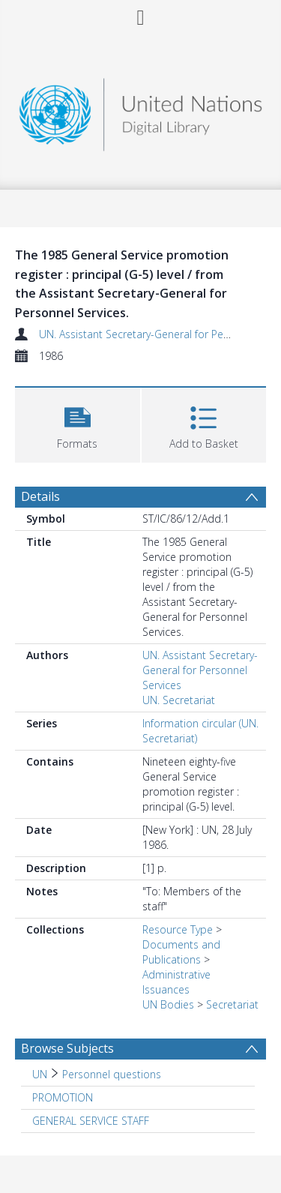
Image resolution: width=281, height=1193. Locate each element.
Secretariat (232, 1004)
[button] (77, 423)
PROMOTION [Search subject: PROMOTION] (62, 1097)
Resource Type (177, 929)
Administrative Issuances (176, 982)
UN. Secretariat (178, 700)
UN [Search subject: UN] (39, 1074)
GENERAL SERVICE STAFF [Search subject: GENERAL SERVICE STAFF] (90, 1121)
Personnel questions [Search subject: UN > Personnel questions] (111, 1074)
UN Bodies (168, 1004)
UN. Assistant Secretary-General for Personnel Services (200, 670)
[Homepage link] (141, 110)
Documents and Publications (181, 952)
